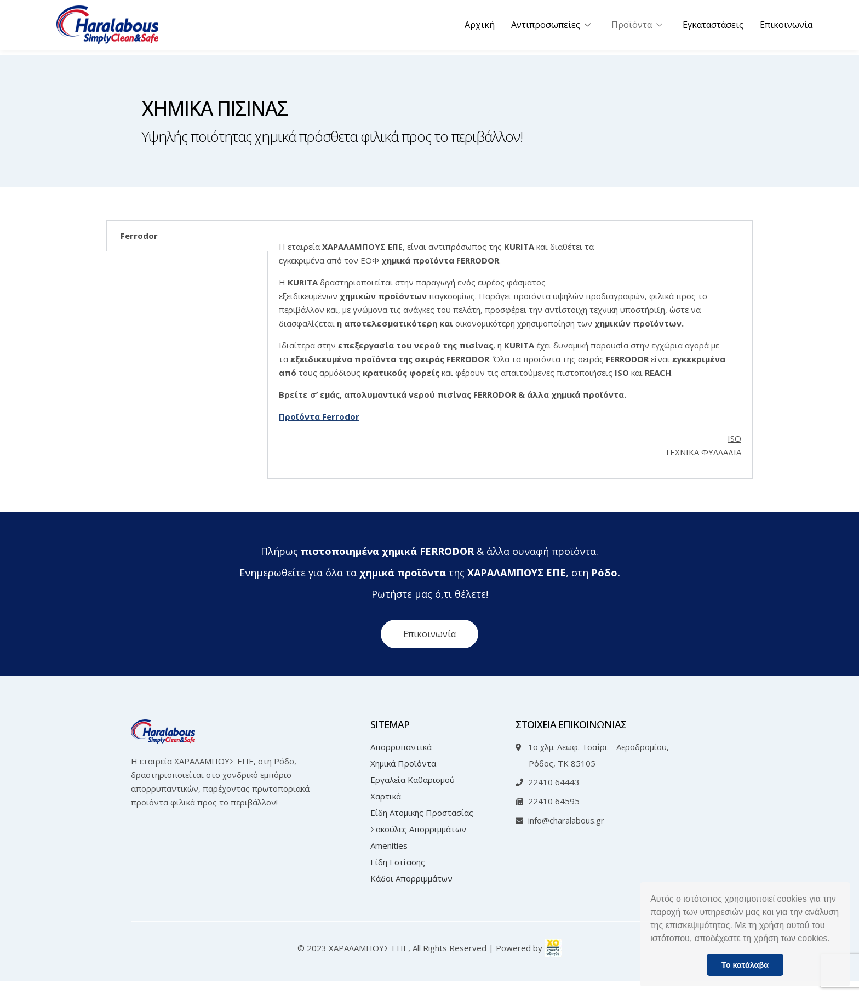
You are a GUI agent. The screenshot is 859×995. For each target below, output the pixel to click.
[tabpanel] (510, 356)
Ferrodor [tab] (139, 235)
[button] (833, 939)
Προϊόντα (638, 27)
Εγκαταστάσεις (713, 27)
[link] (553, 961)
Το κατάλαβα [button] (745, 964)
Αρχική (480, 27)
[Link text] (107, 27)
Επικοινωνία (786, 27)
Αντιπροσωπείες (552, 27)
